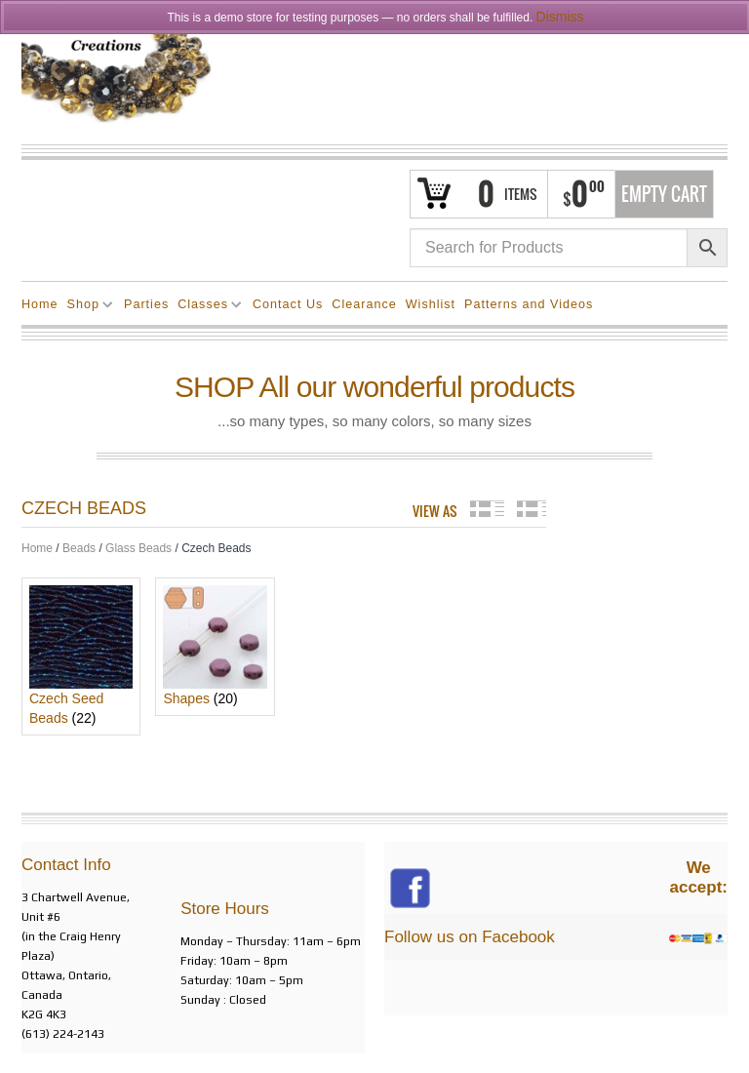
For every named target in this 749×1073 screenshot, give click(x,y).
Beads (79, 548)
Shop (86, 307)
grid (487, 508)
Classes (206, 307)
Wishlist (430, 304)
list (531, 508)
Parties (146, 304)
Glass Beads (138, 548)
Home (40, 304)
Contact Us (288, 304)
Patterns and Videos (528, 304)
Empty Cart (664, 194)
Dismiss (560, 16)
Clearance (364, 304)
